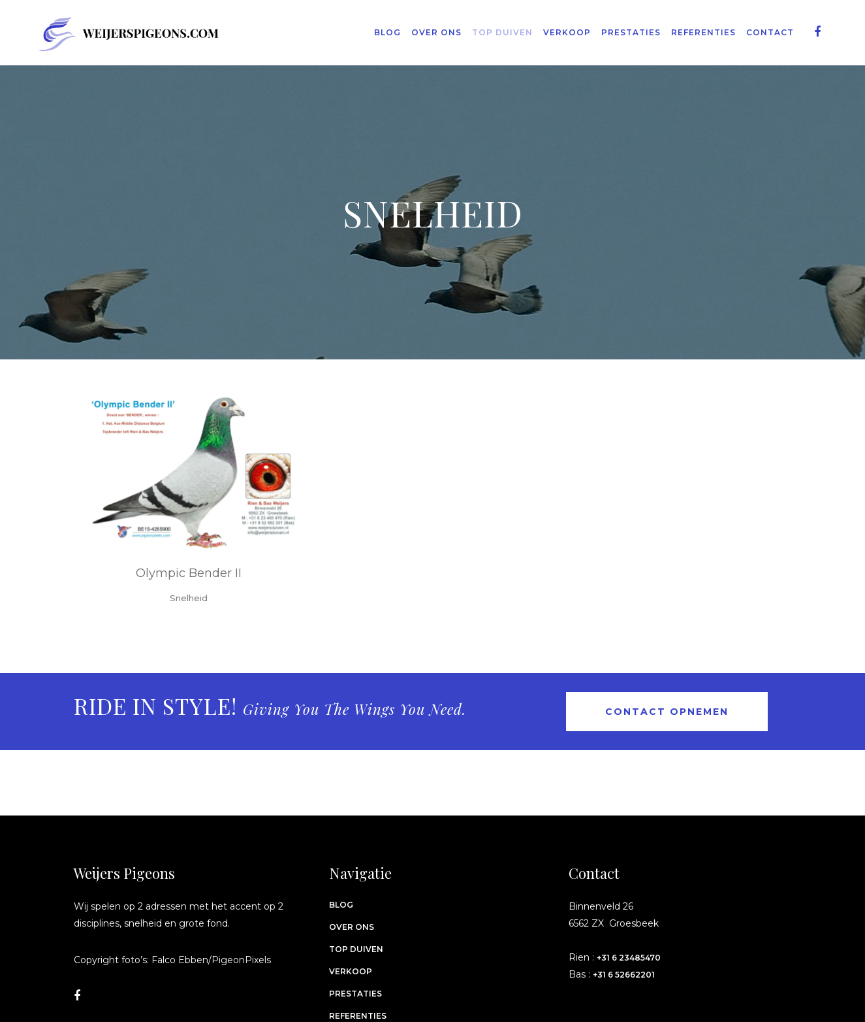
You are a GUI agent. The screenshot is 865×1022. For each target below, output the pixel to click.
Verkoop (350, 971)
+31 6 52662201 (624, 975)
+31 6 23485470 (629, 958)
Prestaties (355, 993)
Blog (341, 905)
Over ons (351, 927)
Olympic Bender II (189, 573)
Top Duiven (356, 949)
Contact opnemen (667, 711)
